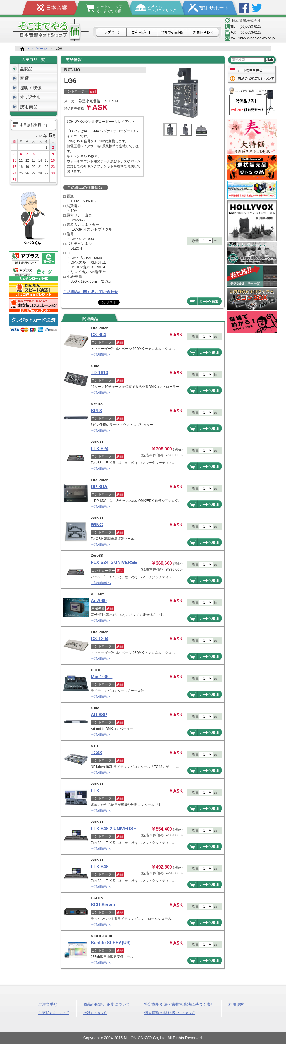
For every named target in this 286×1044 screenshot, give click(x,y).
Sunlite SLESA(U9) (110, 942)
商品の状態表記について (252, 79)
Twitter (257, 7)
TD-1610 (99, 372)
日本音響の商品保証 (172, 32)
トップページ (110, 32)
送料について (95, 1012)
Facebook (243, 7)
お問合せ (204, 32)
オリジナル (33, 97)
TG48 (96, 752)
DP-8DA (99, 486)
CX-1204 (99, 638)
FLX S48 (99, 866)
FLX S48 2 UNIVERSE (113, 828)
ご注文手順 (48, 1004)
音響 (33, 78)
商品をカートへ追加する (204, 301)
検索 (269, 60)
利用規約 (236, 1004)
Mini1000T (101, 676)
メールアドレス (250, 38)
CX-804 (98, 334)
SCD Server (103, 904)
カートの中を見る (252, 69)
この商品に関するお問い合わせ (90, 292)
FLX (95, 790)
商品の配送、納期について (106, 1004)
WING (97, 524)
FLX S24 (99, 448)
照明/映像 (33, 87)
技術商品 (33, 106)
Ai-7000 (99, 600)
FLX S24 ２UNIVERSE (114, 562)
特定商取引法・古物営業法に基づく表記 (179, 1004)
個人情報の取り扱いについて (169, 1012)
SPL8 (96, 410)
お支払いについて (53, 1012)
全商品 (33, 68)
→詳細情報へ (101, 354)
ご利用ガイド (142, 32)
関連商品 (90, 318)
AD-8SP (99, 714)
